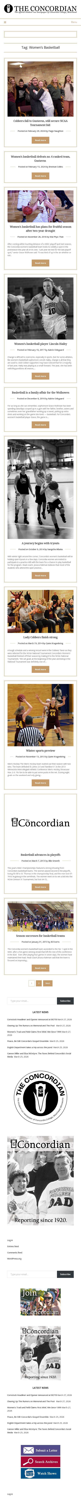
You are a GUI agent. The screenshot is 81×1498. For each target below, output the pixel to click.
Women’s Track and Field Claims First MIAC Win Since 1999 (34, 1031)
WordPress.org (14, 1258)
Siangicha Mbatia (55, 549)
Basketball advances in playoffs (40, 855)
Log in (10, 1240)
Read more (40, 140)
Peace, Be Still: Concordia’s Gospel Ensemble (28, 1041)
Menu (74, 22)
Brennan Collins (56, 166)
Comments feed (14, 1252)
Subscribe (65, 1000)
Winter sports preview (40, 750)
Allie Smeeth (54, 860)
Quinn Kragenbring (54, 643)
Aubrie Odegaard (56, 349)
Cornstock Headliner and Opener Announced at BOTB (32, 1019)
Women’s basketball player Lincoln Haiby (40, 344)
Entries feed (13, 1246)
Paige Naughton (55, 131)
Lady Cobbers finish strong (40, 637)
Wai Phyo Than (57, 236)
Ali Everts (55, 941)
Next (48, 983)
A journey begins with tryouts (40, 543)
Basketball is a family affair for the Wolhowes (40, 392)
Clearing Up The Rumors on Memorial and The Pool (31, 1025)
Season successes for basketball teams (40, 936)
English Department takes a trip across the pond (30, 1047)
